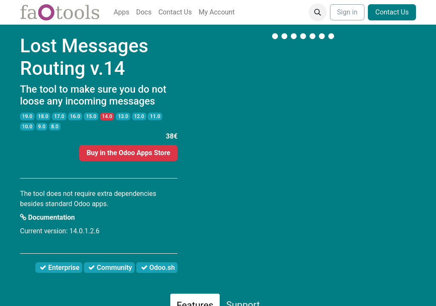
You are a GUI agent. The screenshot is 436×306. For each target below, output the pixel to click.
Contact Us (392, 12)
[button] (318, 12)
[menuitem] (121, 12)
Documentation (47, 217)
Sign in (347, 12)
